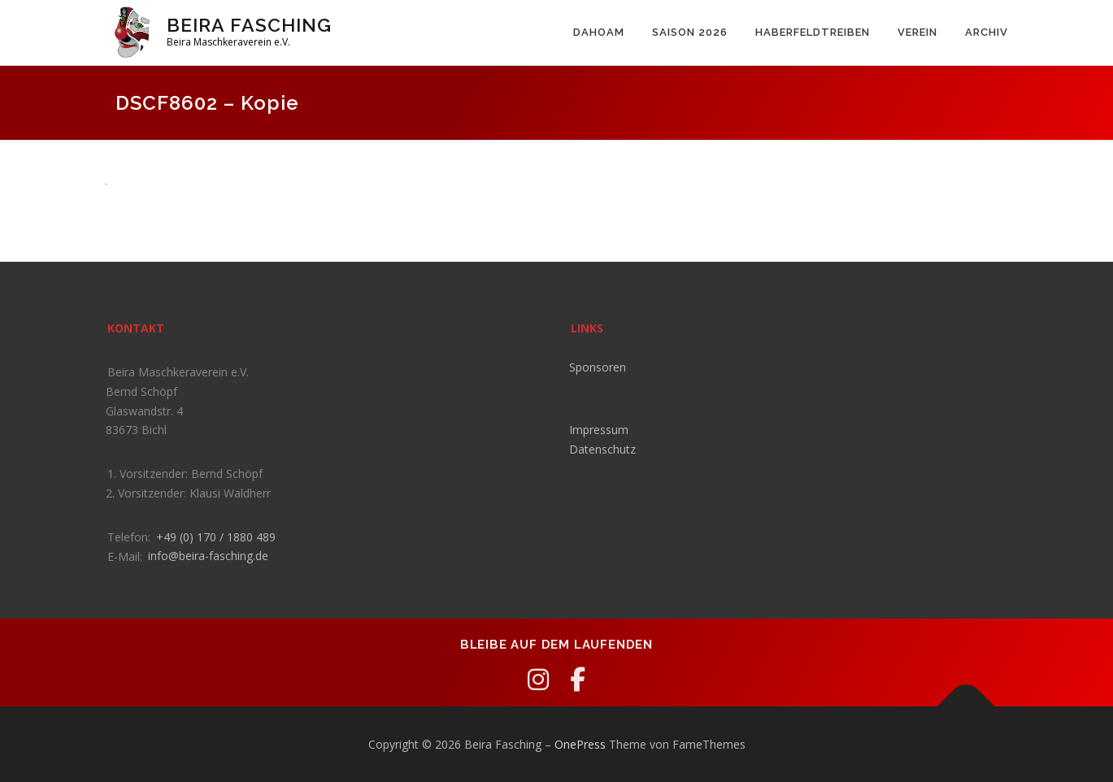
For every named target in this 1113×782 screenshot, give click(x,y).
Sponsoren (597, 367)
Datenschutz (602, 449)
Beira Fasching (249, 25)
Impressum (598, 429)
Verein (917, 32)
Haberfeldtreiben (812, 32)
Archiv (986, 32)
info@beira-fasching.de (208, 555)
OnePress (580, 744)
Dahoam (598, 32)
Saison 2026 (690, 32)
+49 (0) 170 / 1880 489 (216, 537)
